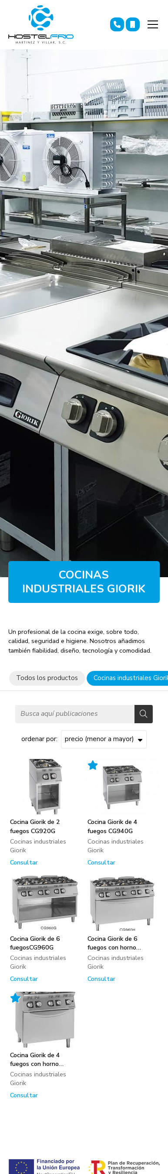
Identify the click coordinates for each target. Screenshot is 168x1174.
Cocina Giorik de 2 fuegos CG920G (35, 826)
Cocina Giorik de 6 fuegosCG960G (35, 943)
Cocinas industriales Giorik (38, 845)
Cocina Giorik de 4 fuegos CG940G (112, 826)
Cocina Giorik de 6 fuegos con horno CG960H (112, 943)
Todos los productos (47, 678)
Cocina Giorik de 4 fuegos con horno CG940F (35, 1059)
